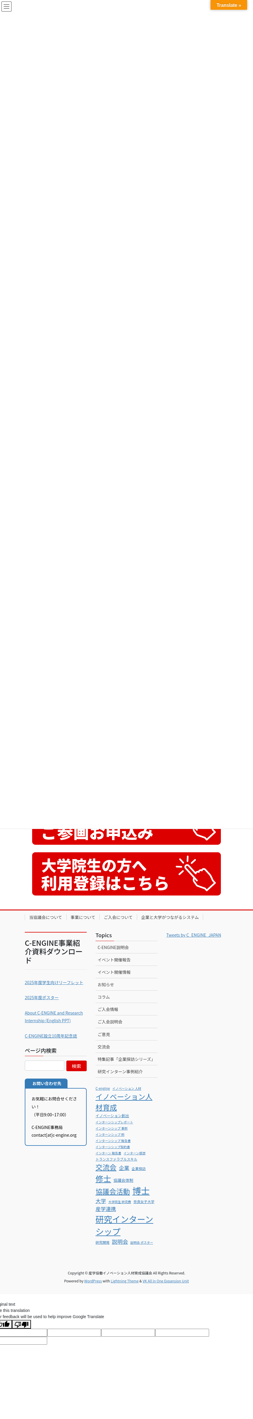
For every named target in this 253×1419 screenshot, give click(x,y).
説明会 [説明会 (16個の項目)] (120, 1241)
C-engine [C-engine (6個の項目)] (103, 1088)
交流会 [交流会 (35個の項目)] (106, 1167)
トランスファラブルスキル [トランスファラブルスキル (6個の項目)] (116, 1158)
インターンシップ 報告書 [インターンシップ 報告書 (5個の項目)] (113, 1140)
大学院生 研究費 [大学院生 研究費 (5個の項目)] (119, 1202)
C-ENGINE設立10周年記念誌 (51, 1036)
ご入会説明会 (110, 1022)
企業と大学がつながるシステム (170, 917)
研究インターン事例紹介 (120, 1071)
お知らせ (106, 984)
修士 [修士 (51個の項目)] (103, 1178)
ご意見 (104, 1034)
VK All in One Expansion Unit (166, 1280)
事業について (83, 917)
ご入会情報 (108, 1009)
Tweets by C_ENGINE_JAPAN (193, 935)
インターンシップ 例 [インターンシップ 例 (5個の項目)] (110, 1134)
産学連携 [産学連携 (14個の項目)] (106, 1208)
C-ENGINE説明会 (113, 947)
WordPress (93, 1280)
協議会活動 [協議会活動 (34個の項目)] (113, 1191)
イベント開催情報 (114, 972)
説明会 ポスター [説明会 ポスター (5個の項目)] (141, 1242)
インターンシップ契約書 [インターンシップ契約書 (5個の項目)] (113, 1147)
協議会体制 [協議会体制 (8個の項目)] (124, 1180)
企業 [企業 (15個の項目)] (124, 1167)
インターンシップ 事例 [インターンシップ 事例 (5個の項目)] (111, 1128)
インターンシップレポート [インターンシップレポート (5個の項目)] (114, 1122)
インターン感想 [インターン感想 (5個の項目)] (134, 1153)
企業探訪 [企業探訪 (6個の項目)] (139, 1168)
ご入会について (118, 917)
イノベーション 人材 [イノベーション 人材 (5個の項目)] (126, 1088)
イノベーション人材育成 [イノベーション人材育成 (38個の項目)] (124, 1101)
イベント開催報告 (114, 960)
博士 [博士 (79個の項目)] (141, 1190)
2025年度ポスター (42, 997)
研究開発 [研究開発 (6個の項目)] (102, 1242)
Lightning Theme (125, 1280)
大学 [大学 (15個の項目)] (101, 1201)
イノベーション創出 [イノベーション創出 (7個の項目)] (112, 1115)
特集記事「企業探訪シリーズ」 (126, 1059)
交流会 (104, 1047)
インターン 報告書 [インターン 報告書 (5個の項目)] (108, 1153)
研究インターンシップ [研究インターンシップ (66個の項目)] (124, 1225)
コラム (104, 997)
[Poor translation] (21, 1324)
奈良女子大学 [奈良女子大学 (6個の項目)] (144, 1201)
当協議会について (45, 917)
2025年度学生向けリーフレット (54, 982)
